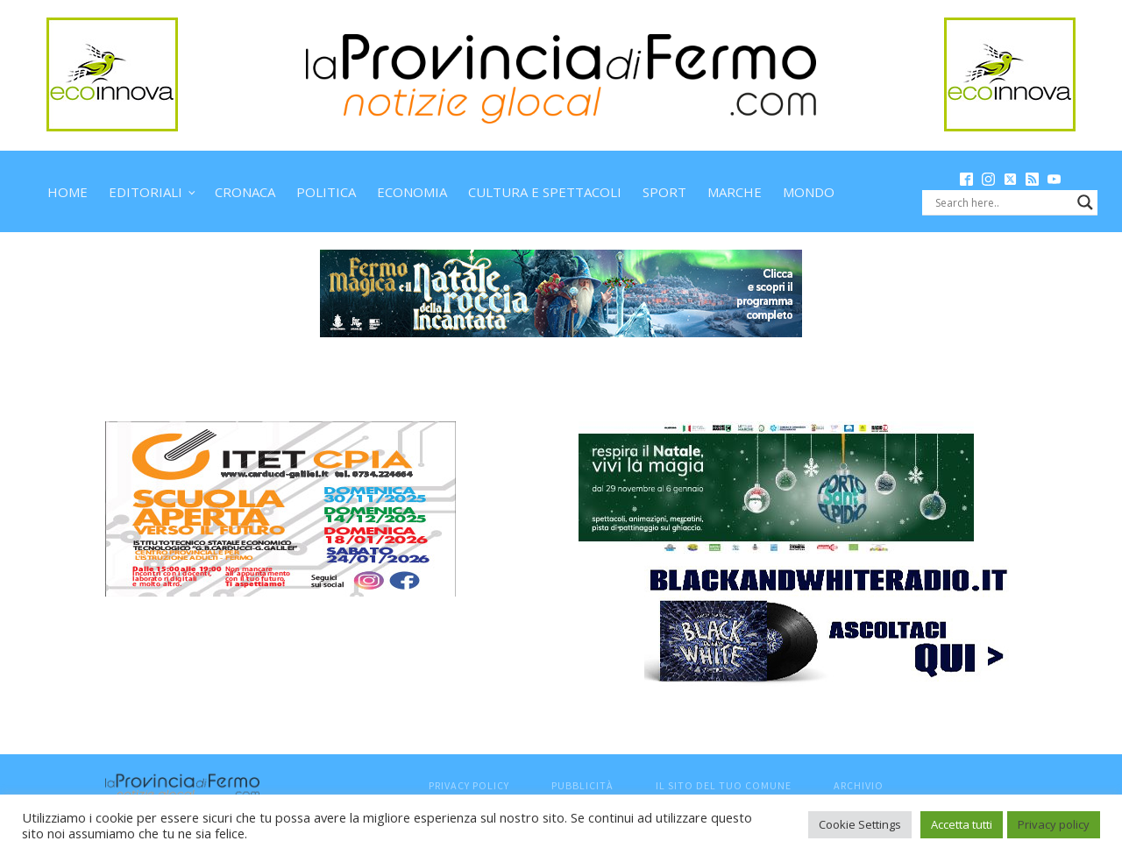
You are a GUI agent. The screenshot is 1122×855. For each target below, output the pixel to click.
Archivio (859, 785)
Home (67, 192)
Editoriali (145, 192)
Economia (412, 192)
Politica (326, 192)
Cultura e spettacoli (544, 192)
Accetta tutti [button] (961, 824)
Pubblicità (582, 785)
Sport (664, 192)
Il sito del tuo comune (724, 785)
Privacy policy (1054, 824)
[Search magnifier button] (1085, 202)
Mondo (808, 192)
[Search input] (1002, 202)
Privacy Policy (469, 785)
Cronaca (245, 192)
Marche (734, 192)
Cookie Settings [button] (860, 824)
